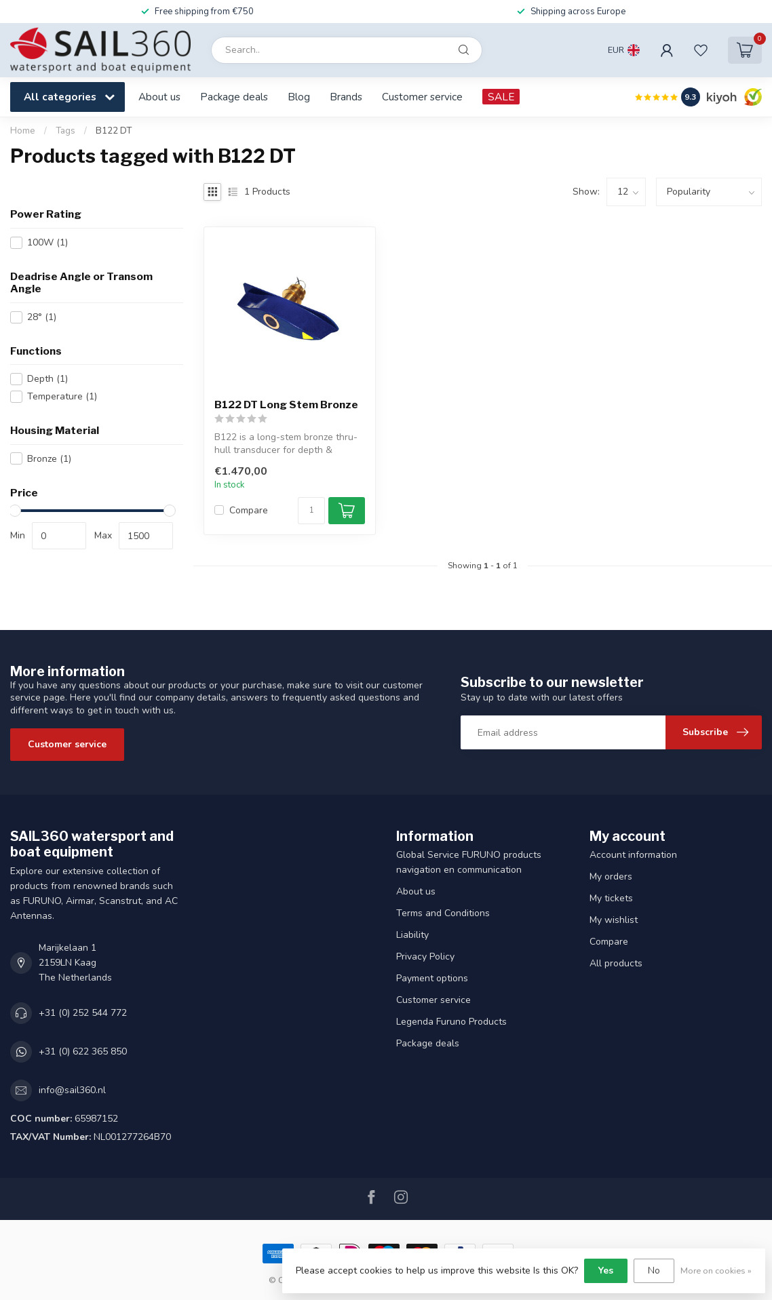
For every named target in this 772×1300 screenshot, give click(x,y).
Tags (65, 131)
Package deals (234, 97)
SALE (501, 97)
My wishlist (614, 919)
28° (41, 317)
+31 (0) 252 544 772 (83, 1012)
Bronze (49, 459)
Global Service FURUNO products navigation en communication (468, 862)
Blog (299, 97)
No (654, 1270)
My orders (611, 876)
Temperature (62, 396)
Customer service (422, 97)
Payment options (432, 978)
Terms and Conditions (443, 913)
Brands (346, 97)
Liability (412, 934)
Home (22, 131)
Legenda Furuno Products (451, 1021)
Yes (605, 1270)
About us (159, 97)
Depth (47, 379)
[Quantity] (311, 510)
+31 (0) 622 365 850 (83, 1051)
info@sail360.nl (72, 1090)
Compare (248, 510)
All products (616, 963)
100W (47, 242)
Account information (633, 854)
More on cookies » (716, 1270)
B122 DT (114, 131)
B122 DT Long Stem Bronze (286, 405)
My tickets (611, 898)
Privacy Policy (425, 956)
